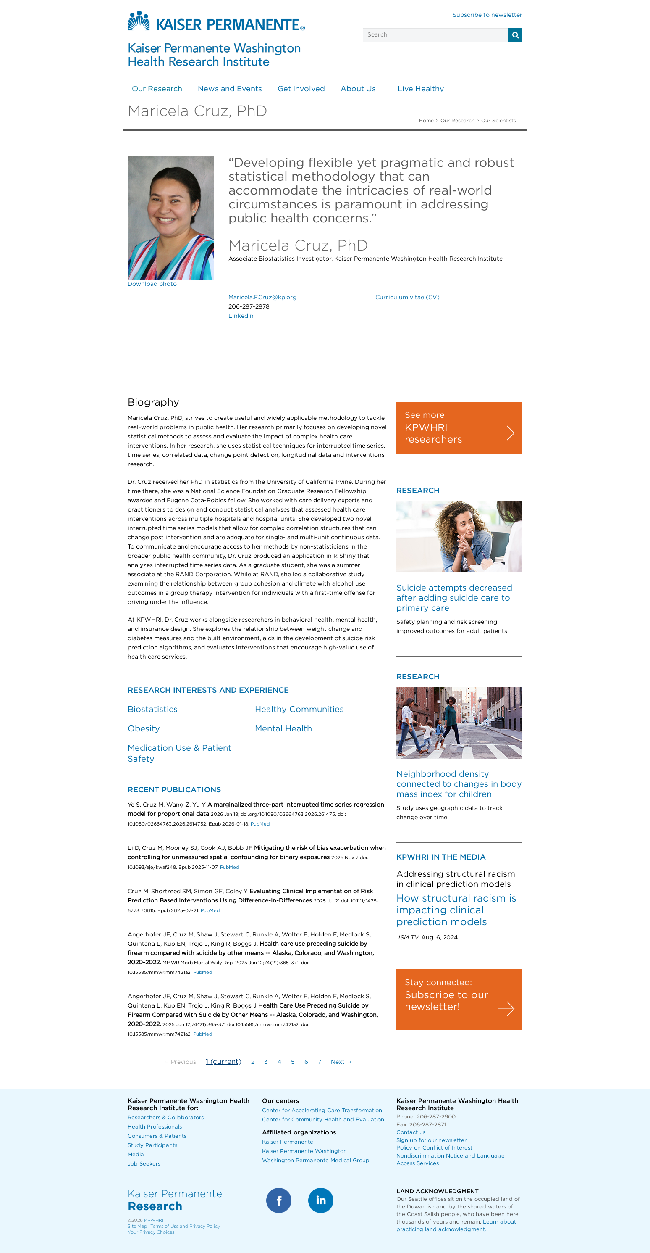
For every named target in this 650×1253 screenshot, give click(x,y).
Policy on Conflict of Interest (434, 1148)
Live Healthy (421, 89)
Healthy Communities (299, 709)
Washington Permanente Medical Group (316, 1160)
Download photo (152, 284)
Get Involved (301, 89)
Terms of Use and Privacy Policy (185, 1226)
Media (136, 1155)
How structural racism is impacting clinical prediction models (456, 910)
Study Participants (152, 1145)
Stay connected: (438, 983)
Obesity (144, 729)
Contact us (410, 1132)
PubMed (260, 824)
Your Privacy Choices (151, 1232)
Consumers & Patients (157, 1136)
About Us (358, 89)
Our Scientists (498, 120)
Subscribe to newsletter (487, 15)
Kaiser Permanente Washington (304, 1151)
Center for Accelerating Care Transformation (322, 1110)
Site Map (137, 1226)
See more (425, 415)
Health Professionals (155, 1127)
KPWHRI (153, 1220)
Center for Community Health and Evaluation (323, 1120)
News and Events (230, 89)
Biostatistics (153, 709)
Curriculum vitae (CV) (407, 298)
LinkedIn (241, 316)
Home (426, 120)
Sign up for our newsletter (431, 1140)
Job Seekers (144, 1164)
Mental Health (283, 729)
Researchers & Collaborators (166, 1118)
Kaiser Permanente (287, 1142)
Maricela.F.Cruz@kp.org (262, 298)
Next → (341, 1062)
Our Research (157, 89)
